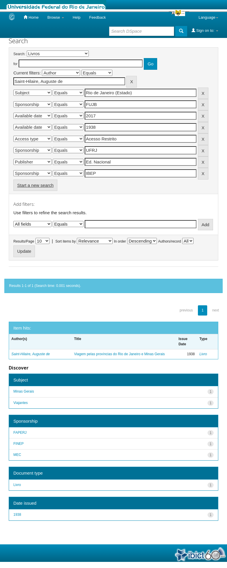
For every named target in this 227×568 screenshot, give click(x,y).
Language (208, 17)
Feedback (97, 17)
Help (77, 17)
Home (31, 17)
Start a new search (35, 185)
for (15, 64)
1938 (17, 515)
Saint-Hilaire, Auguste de (30, 354)
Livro (203, 354)
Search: (19, 54)
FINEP (18, 444)
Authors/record (169, 241)
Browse (55, 17)
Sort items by (65, 241)
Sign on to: (204, 30)
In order (120, 241)
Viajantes (20, 403)
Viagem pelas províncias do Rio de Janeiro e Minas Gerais (119, 354)
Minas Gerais (23, 391)
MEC (17, 455)
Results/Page (23, 241)
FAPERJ (19, 433)
